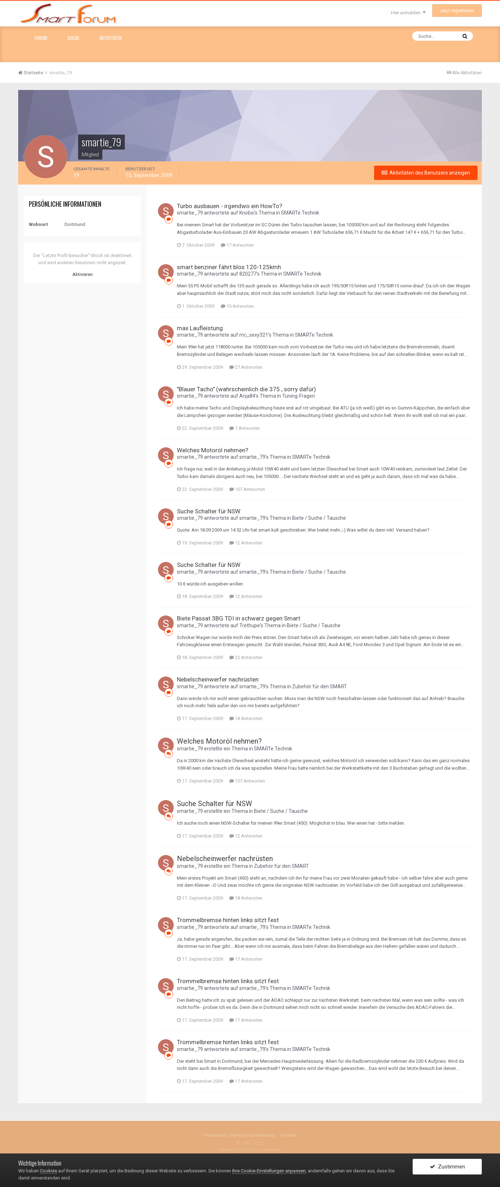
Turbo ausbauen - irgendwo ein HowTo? (229, 206)
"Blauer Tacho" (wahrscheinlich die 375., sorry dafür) (246, 389)
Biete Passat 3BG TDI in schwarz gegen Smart (238, 618)
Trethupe (249, 625)
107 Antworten (247, 489)
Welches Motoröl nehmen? (212, 450)
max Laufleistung (200, 328)
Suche (73, 37)
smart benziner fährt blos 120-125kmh (229, 267)
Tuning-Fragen (298, 396)
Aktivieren (82, 274)
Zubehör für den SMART (319, 686)
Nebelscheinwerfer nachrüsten (218, 679)
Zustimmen (447, 1166)
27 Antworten (245, 367)
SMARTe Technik (300, 213)
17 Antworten (237, 245)
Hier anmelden (408, 12)
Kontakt (288, 1135)
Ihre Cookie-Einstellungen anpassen (269, 1170)
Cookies (48, 1170)
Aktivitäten (111, 37)
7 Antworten (244, 428)
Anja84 (247, 396)
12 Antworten (245, 542)
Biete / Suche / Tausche (319, 518)
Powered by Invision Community (250, 1149)
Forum (41, 37)
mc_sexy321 (253, 335)
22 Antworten (245, 657)
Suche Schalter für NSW (208, 511)
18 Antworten (245, 718)
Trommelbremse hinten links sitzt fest (228, 920)
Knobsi (246, 213)
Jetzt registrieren (457, 10)
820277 (247, 274)
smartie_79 (190, 213)
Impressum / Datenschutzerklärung (239, 1135)
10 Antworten (237, 306)
